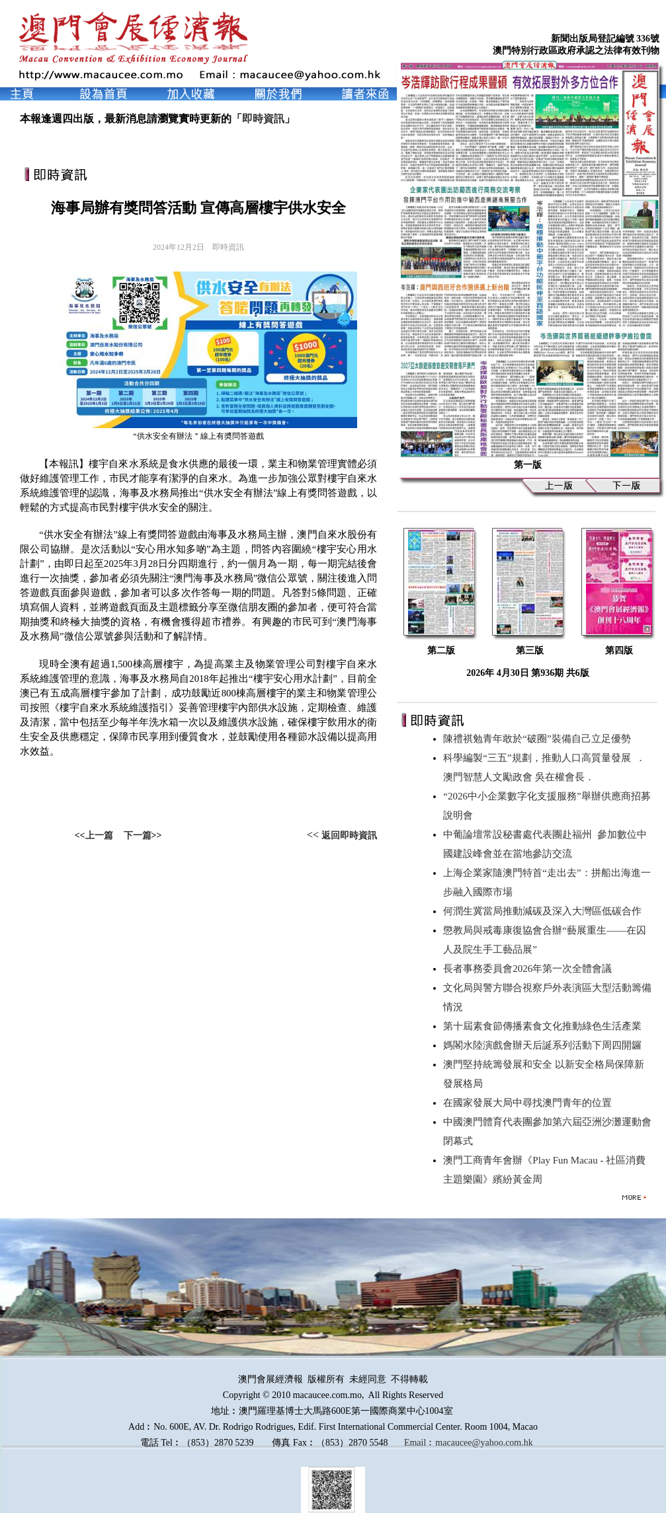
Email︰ (419, 1443)
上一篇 (99, 835)
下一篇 (137, 835)
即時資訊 (263, 118)
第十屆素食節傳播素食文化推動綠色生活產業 (545, 1026)
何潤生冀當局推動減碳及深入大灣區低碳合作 (545, 911)
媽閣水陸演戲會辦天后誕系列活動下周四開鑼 (545, 1045)
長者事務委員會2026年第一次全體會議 (530, 968)
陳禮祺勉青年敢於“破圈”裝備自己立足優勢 (539, 738)
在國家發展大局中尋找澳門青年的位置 (530, 1102)
